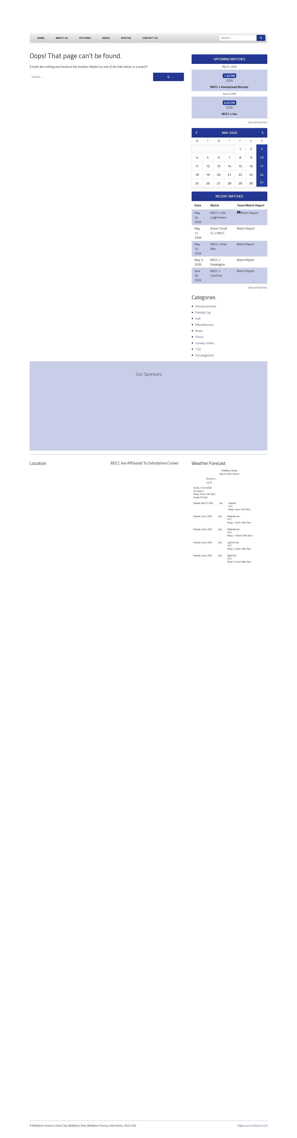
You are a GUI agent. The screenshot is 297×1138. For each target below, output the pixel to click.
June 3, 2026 (229, 94)
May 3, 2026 (198, 262)
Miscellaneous (204, 324)
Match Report (247, 212)
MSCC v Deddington (217, 262)
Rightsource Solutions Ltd (252, 1125)
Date (197, 205)
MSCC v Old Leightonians (218, 215)
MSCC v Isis (229, 114)
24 (261, 174)
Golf (198, 318)
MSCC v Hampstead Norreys (229, 87)
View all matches (257, 122)
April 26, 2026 (197, 275)
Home (40, 38)
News (106, 38)
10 (261, 157)
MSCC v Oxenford (216, 273)
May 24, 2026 (197, 217)
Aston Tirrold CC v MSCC (218, 230)
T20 (198, 349)
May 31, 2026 (229, 66)
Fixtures (85, 38)
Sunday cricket (204, 343)
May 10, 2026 (197, 249)
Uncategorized (204, 355)
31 (261, 182)
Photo (199, 337)
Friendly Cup (203, 312)
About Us (62, 38)
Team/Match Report (250, 205)
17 (261, 166)
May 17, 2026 (197, 233)
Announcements (205, 306)
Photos (126, 38)
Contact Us (150, 38)
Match (214, 205)
